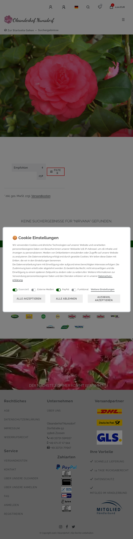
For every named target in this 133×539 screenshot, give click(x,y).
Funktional (83, 289)
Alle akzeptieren (29, 298)
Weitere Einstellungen (102, 289)
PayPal (65, 289)
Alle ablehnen (66, 298)
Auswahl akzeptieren (104, 298)
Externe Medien (45, 289)
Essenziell (24, 289)
